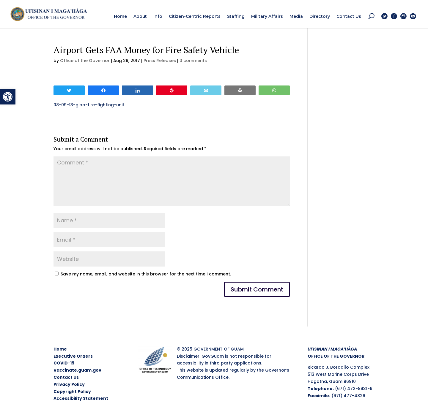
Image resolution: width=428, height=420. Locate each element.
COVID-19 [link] (64, 363)
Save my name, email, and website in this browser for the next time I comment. (146, 274)
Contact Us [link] (66, 377)
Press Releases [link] (160, 61)
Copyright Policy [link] (72, 391)
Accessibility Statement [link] (81, 398)
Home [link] (60, 349)
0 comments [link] (193, 61)
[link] (7, 96)
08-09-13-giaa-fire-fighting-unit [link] (89, 105)
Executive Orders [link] (73, 356)
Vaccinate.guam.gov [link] (77, 370)
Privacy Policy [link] (69, 384)
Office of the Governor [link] (85, 61)
